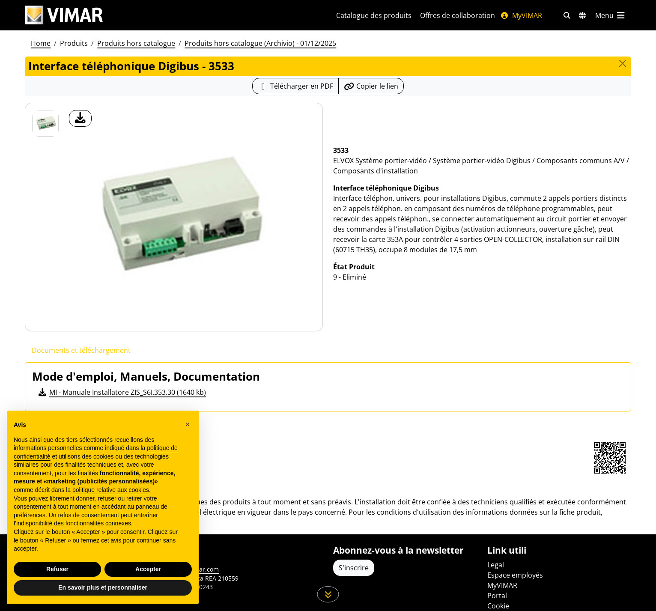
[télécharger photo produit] (80, 118)
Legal (495, 564)
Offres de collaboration (457, 15)
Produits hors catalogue (136, 43)
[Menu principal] (610, 15)
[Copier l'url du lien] (371, 86)
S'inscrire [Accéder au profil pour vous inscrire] (354, 567)
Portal (497, 595)
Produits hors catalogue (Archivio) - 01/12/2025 (260, 43)
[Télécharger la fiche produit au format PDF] (295, 86)
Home (41, 43)
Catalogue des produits (373, 15)
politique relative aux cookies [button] (110, 489)
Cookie (498, 606)
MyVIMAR (521, 15)
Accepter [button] (148, 569)
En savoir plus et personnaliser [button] (102, 587)
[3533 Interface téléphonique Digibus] (45, 123)
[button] (187, 424)
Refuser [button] (57, 569)
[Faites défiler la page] (328, 594)
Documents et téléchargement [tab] (81, 350)
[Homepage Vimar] (64, 15)
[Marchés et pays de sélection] (582, 15)
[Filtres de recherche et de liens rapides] (567, 15)
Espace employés (515, 575)
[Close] (622, 63)
